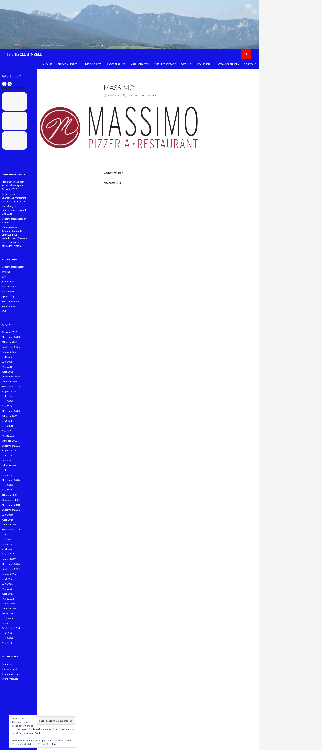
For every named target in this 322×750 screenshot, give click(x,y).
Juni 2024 (7, 401)
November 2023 (11, 411)
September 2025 (11, 346)
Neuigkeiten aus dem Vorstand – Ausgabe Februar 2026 (13, 185)
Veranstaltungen (228, 64)
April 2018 (8, 519)
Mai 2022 (7, 460)
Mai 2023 (7, 430)
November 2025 (11, 337)
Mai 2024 (7, 406)
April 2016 (8, 593)
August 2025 (9, 351)
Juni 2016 (7, 583)
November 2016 (11, 564)
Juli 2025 (7, 356)
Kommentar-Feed (11, 673)
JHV (4, 276)
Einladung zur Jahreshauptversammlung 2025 (14, 210)
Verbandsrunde (10, 301)
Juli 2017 (7, 534)
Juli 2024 (7, 396)
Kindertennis (9, 281)
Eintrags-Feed (9, 668)
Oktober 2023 (9, 416)
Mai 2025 (7, 366)
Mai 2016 (7, 588)
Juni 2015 (7, 618)
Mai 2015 (7, 623)
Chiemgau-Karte (67, 64)
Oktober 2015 (9, 608)
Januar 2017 (9, 559)
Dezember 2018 (11, 499)
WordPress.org (10, 678)
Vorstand (250, 64)
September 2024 (11, 386)
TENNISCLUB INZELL (24, 54)
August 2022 (9, 450)
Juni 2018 (7, 514)
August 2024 (9, 391)
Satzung (186, 64)
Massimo (150, 95)
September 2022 (11, 445)
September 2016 (11, 569)
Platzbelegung (9, 286)
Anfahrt (47, 64)
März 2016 (8, 598)
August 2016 (9, 573)
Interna (6, 271)
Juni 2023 (7, 425)
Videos (5, 311)
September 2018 (11, 509)
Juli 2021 (7, 470)
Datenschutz (93, 64)
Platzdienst (8, 291)
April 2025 (8, 371)
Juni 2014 (7, 638)
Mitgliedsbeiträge (165, 64)
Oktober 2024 (9, 381)
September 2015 (11, 613)
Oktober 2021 (9, 465)
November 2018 (11, 504)
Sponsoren (203, 64)
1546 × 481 (132, 95)
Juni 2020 (7, 485)
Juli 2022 (7, 455)
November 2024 (11, 376)
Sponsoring (8, 296)
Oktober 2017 (9, 524)
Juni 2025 (7, 361)
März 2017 (8, 554)
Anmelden (7, 664)
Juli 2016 (7, 578)
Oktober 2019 (9, 495)
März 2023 (8, 435)
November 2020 (11, 480)
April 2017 (8, 549)
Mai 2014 (7, 643)
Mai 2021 (7, 475)
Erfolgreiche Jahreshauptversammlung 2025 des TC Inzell (14, 197)
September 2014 (11, 628)
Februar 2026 (9, 332)
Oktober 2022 (9, 440)
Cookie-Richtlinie (47, 744)
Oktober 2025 (9, 342)
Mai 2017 (7, 544)
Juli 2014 (7, 633)
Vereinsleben (9, 306)
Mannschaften (140, 64)
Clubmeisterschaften (13, 266)
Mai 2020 (7, 490)
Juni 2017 (7, 539)
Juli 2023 (7, 420)
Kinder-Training (115, 64)
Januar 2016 (9, 603)
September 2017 (11, 529)
